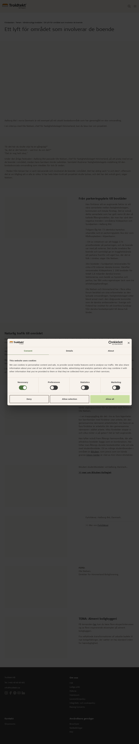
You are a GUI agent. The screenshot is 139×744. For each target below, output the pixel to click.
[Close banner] (129, 343)
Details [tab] (69, 351)
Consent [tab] (28, 351)
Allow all (110, 399)
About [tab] (111, 351)
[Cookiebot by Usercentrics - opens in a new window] (110, 343)
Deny (29, 399)
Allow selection (69, 399)
